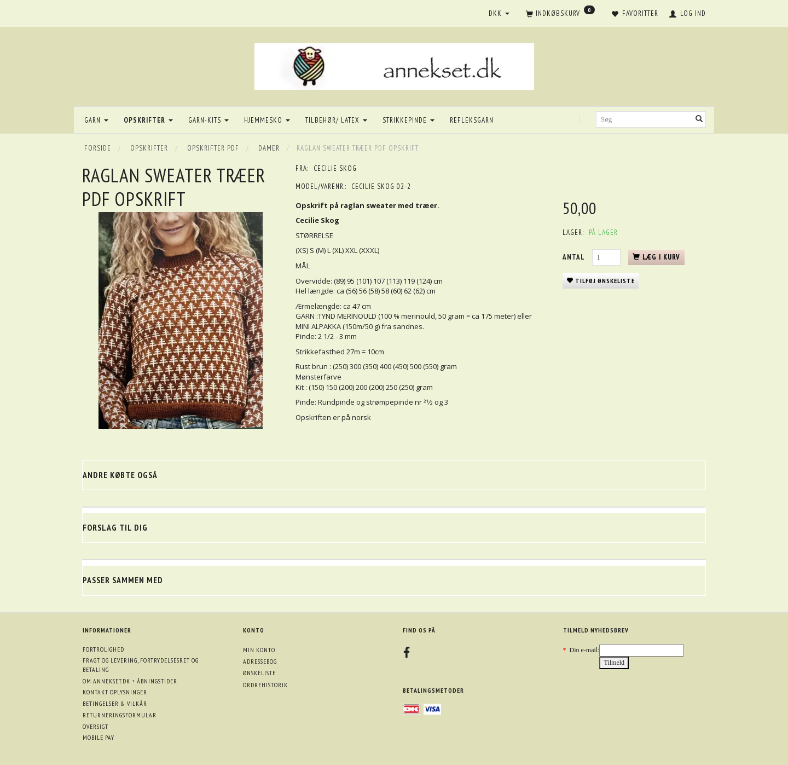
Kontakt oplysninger (115, 692)
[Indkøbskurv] (560, 14)
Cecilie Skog (335, 168)
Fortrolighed (103, 649)
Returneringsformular (120, 715)
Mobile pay (98, 737)
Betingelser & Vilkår (115, 703)
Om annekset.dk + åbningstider (130, 681)
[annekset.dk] (394, 64)
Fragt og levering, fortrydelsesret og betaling (141, 665)
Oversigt (95, 726)
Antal (575, 257)
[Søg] (699, 119)
